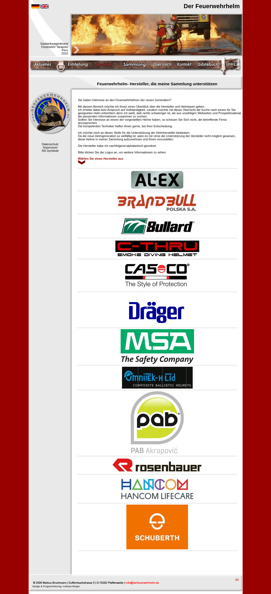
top (237, 579)
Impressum (50, 147)
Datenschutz (50, 144)
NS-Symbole (50, 150)
